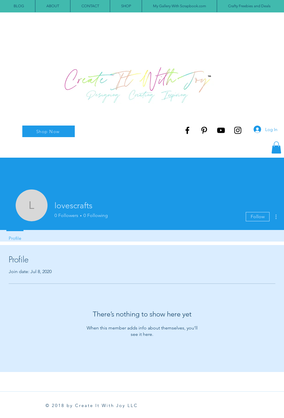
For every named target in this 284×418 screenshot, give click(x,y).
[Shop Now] (48, 131)
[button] (276, 147)
